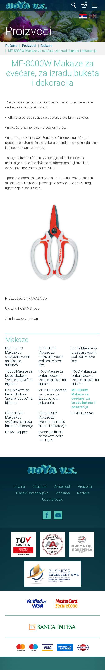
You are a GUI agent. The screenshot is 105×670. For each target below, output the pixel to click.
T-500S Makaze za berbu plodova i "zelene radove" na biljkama (19, 377)
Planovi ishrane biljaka (32, 493)
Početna (11, 46)
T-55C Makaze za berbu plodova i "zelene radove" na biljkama (85, 377)
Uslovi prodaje (52, 499)
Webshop (63, 493)
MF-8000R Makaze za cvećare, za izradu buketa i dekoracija (52, 396)
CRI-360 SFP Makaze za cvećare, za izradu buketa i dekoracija (19, 419)
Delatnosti (39, 487)
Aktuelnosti (62, 487)
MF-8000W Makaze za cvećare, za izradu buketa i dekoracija (83, 398)
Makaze (46, 46)
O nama (19, 487)
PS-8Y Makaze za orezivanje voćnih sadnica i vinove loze (84, 354)
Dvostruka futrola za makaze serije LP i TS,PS (50, 436)
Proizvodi (29, 46)
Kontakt (83, 493)
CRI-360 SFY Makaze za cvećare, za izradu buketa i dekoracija (52, 419)
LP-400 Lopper (82, 413)
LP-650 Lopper (16, 432)
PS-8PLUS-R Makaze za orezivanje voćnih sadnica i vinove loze (51, 356)
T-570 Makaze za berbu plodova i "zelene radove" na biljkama (52, 377)
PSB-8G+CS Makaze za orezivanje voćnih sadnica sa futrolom (17, 356)
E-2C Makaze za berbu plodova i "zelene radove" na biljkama (19, 396)
